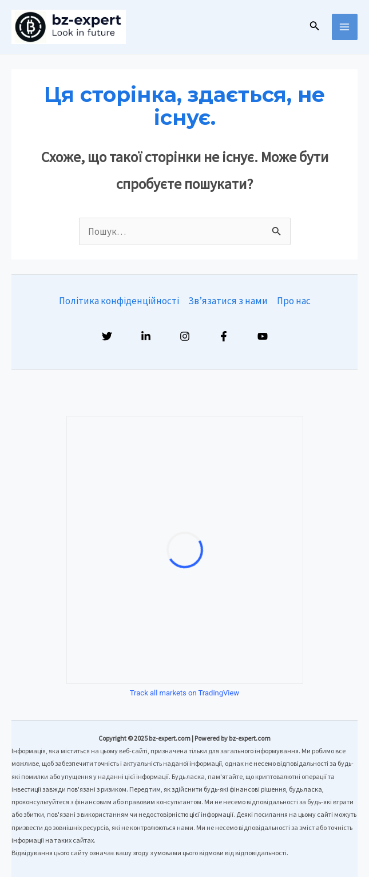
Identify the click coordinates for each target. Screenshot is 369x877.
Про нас (294, 300)
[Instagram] (185, 336)
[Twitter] (107, 336)
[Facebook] (224, 336)
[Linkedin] (146, 336)
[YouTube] (262, 336)
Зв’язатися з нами (228, 300)
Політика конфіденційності (119, 300)
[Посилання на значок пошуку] (315, 26)
